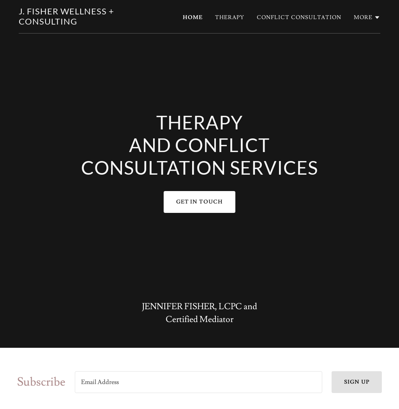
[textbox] (198, 382)
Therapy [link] (229, 17)
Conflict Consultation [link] (299, 17)
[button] (367, 17)
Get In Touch (199, 201)
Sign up (356, 382)
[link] (82, 23)
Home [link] (193, 17)
